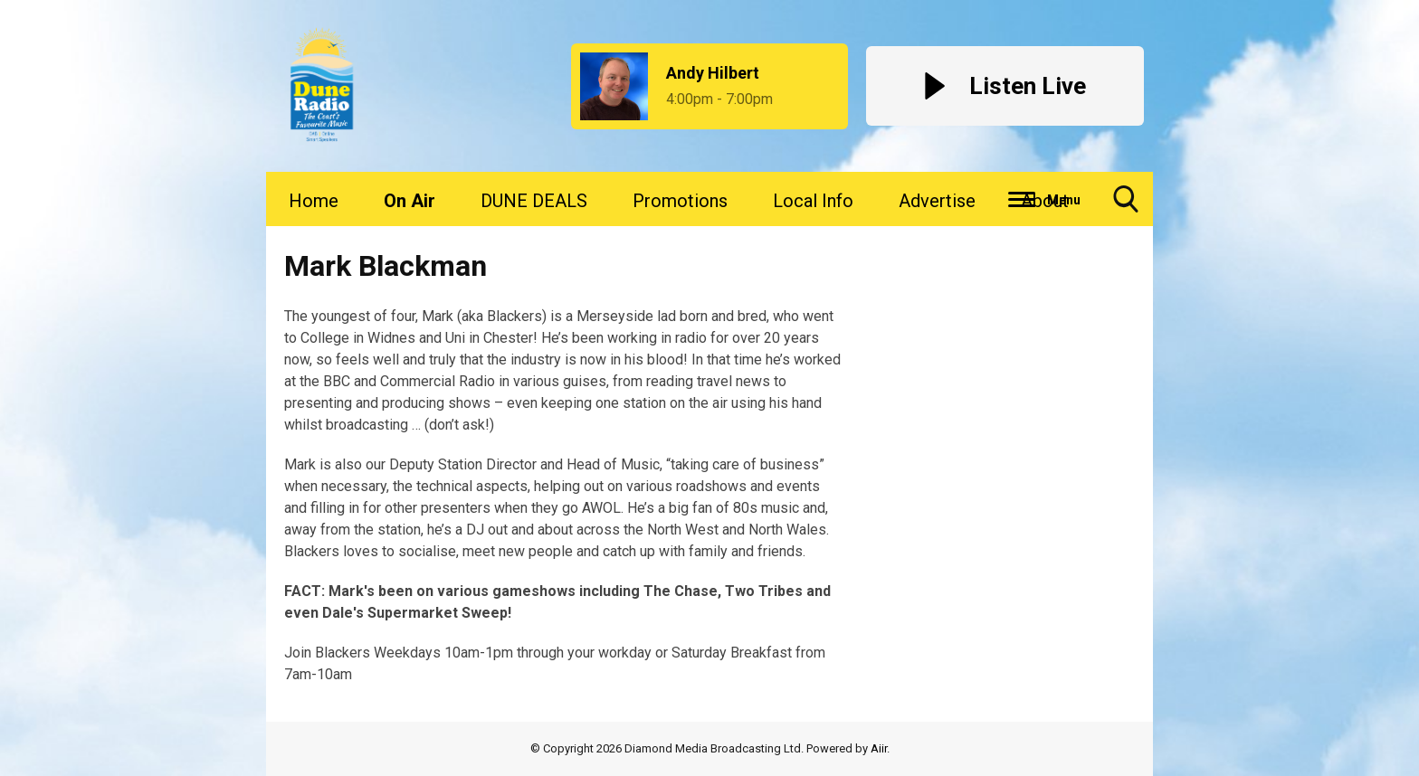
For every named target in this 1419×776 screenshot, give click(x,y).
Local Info (813, 201)
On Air (409, 201)
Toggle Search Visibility (1126, 205)
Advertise (937, 201)
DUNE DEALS (534, 201)
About (1045, 201)
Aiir (879, 748)
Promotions (680, 201)
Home (313, 201)
